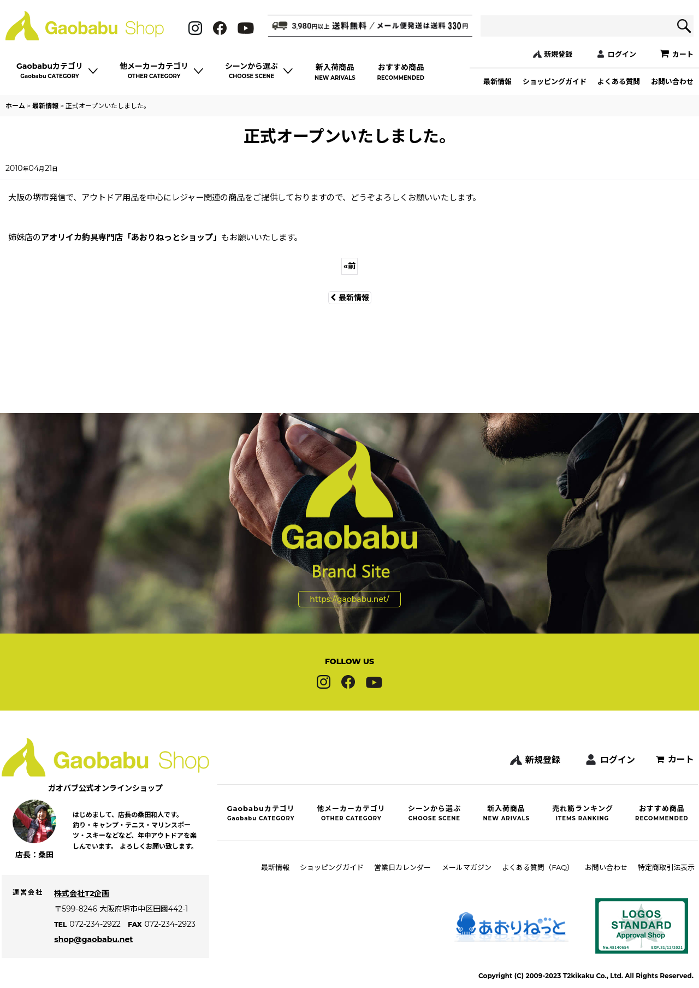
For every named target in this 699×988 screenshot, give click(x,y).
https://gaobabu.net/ (349, 564)
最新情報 (497, 81)
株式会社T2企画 (85, 912)
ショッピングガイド (555, 81)
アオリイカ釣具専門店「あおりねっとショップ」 (131, 237)
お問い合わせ (672, 81)
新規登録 (558, 54)
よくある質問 (618, 81)
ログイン (622, 54)
